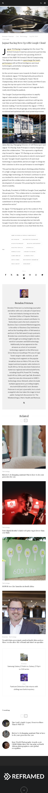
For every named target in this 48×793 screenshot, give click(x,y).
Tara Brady (27, 263)
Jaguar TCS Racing (13, 49)
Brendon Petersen (8, 36)
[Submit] (24, 275)
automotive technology (30, 239)
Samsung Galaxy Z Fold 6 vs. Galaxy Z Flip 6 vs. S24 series (24, 666)
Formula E (30, 247)
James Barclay (16, 255)
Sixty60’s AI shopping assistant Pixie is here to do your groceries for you (23, 476)
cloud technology (17, 243)
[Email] (30, 275)
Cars (17, 36)
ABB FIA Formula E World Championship (24, 235)
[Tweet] (11, 275)
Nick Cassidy (16, 263)
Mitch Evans (15, 259)
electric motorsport (34, 243)
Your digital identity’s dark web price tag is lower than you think (23, 532)
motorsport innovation (31, 259)
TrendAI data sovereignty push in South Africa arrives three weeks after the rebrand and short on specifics (22, 641)
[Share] (5, 275)
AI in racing (15, 239)
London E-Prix (29, 255)
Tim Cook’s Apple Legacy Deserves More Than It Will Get (27, 723)
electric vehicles (17, 247)
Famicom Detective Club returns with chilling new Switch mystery (24, 686)
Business (5, 637)
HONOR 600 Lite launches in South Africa (18, 586)
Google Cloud (16, 251)
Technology (23, 36)
